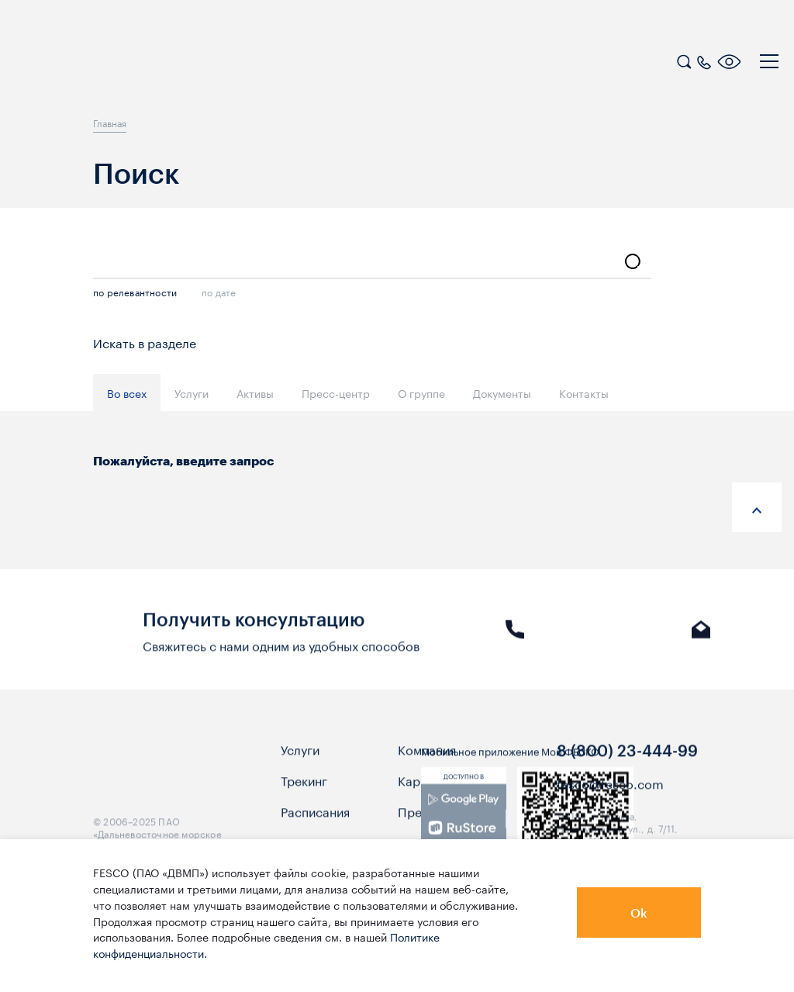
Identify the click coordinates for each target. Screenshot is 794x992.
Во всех (127, 392)
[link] (463, 836)
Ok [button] (638, 912)
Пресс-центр (336, 392)
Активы (255, 392)
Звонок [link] (514, 643)
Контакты (584, 392)
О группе (421, 392)
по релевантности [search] (135, 291)
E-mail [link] (701, 643)
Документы (502, 392)
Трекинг (304, 803)
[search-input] (372, 262)
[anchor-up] (757, 507)
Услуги (191, 392)
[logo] (112, 63)
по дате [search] (219, 291)
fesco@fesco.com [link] (610, 806)
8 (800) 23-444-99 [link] (627, 773)
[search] (684, 59)
